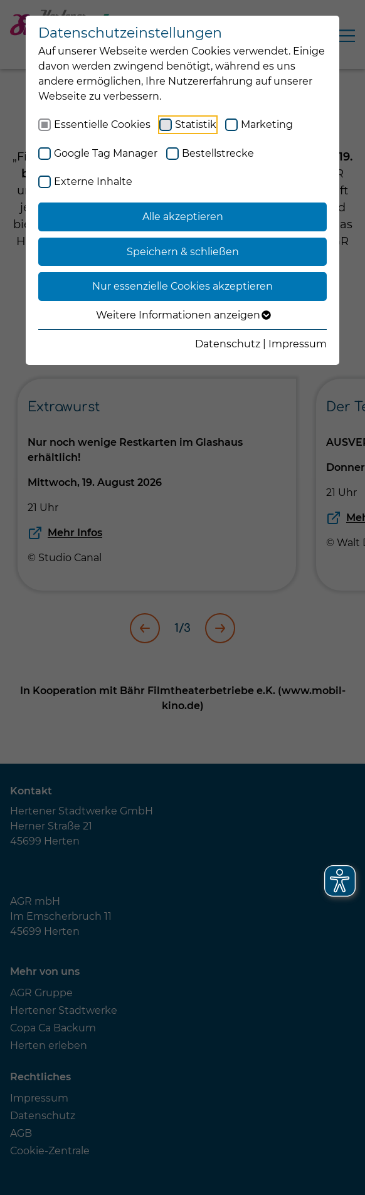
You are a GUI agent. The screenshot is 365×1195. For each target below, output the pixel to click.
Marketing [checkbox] (267, 124)
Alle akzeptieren (182, 217)
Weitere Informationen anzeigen (183, 315)
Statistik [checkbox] (195, 124)
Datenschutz (227, 344)
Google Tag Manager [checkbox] (105, 153)
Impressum (297, 344)
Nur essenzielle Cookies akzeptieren (182, 286)
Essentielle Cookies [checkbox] (102, 124)
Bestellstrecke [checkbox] (218, 153)
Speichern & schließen (183, 252)
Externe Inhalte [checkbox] (93, 181)
